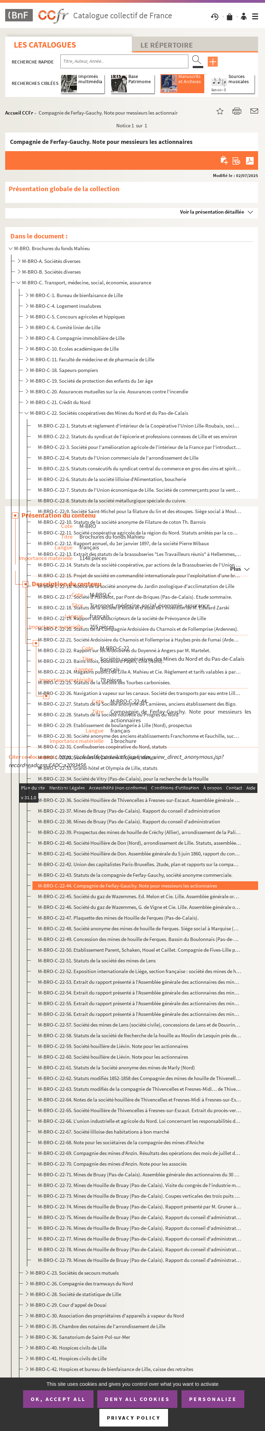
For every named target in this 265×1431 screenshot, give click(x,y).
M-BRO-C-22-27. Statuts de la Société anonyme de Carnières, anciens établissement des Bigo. (137, 703)
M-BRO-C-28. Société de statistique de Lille (75, 1294)
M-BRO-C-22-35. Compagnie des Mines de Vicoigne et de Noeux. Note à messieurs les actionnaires (139, 789)
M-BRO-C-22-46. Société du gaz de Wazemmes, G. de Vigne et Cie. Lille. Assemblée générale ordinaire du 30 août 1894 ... (139, 907)
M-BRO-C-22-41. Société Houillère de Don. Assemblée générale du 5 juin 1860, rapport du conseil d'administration (139, 853)
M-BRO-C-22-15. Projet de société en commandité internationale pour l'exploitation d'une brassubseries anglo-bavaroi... (139, 575)
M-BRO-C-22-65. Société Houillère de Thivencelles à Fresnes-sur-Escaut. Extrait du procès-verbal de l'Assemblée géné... (139, 1110)
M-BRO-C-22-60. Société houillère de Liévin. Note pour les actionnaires (113, 1056)
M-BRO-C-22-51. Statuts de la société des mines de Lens (97, 960)
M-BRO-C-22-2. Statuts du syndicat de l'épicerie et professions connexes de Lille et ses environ (137, 436)
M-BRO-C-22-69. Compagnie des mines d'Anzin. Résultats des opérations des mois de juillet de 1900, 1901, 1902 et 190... (139, 1153)
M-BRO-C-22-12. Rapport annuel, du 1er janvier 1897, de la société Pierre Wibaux (123, 543)
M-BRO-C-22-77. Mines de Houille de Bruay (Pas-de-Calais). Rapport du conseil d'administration (139, 1238)
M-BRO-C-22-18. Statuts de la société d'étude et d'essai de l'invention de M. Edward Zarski (133, 607)
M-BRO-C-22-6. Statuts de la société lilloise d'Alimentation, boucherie (112, 479)
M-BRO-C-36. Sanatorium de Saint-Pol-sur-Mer (80, 1337)
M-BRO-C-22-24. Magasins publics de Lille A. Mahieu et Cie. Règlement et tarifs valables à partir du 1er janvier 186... (139, 671)
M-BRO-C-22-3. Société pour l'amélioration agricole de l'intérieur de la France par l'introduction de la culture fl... (139, 447)
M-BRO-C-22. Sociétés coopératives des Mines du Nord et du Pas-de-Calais (109, 413)
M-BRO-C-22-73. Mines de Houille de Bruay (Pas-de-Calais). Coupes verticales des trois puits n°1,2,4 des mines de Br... (139, 1196)
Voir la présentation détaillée (212, 211)
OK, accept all (58, 1398)
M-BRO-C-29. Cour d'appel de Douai (68, 1305)
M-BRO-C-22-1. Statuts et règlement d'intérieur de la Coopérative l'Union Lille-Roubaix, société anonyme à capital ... (139, 425)
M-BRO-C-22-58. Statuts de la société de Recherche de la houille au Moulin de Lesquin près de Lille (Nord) (139, 1035)
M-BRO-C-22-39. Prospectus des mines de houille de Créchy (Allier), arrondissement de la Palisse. (139, 832)
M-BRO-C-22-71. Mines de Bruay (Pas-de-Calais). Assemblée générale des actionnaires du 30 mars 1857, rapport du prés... (139, 1174)
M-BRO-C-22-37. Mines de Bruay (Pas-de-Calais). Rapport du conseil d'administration (129, 810)
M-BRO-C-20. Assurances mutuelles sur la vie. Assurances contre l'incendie (109, 391)
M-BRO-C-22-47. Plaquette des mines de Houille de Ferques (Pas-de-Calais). (118, 917)
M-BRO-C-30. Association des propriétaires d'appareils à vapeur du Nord (107, 1315)
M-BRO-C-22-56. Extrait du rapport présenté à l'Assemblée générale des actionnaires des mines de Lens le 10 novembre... (139, 1014)
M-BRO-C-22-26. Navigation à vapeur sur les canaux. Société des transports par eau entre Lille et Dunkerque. (139, 693)
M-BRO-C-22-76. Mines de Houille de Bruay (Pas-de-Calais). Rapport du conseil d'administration (139, 1228)
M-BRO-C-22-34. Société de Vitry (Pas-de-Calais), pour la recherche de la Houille (123, 778)
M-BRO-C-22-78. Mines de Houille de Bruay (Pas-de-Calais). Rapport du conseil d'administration (139, 1249)
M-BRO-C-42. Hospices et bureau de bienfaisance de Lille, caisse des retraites (111, 1369)
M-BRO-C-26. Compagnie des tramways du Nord (81, 1283)
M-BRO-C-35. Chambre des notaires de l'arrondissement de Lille (97, 1326)
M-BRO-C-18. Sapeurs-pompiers (64, 370)
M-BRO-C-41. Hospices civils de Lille (68, 1358)
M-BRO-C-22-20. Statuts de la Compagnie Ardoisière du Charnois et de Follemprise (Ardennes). (138, 629)
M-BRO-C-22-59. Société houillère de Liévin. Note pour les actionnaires (113, 1046)
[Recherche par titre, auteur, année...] (124, 61)
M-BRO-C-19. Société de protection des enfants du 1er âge (91, 381)
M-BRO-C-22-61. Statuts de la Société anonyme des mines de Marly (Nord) (116, 1067)
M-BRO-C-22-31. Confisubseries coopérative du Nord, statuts (102, 746)
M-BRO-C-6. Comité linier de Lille (65, 327)
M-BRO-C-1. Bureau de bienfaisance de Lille (76, 295)
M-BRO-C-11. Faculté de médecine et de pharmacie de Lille (92, 359)
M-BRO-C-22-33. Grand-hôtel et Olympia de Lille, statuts (97, 768)
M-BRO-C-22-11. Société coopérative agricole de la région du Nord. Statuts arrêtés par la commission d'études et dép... (139, 532)
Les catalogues (45, 44)
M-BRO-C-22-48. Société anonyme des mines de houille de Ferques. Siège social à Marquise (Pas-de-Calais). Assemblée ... (139, 928)
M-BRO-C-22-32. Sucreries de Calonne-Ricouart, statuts (97, 757)
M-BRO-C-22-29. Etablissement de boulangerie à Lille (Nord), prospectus (115, 725)
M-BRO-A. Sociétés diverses (51, 261)
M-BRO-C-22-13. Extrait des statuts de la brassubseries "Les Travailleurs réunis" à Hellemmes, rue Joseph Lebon (139, 554)
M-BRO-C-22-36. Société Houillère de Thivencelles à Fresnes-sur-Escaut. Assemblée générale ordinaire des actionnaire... (139, 800)
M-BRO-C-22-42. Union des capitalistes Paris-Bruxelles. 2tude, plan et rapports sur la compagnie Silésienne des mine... (139, 864)
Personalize (213, 1398)
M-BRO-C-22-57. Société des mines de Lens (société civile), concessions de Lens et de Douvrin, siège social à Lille (139, 1024)
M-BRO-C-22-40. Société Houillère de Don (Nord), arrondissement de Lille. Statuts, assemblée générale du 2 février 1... (139, 843)
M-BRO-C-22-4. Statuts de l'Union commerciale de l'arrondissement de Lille (118, 457)
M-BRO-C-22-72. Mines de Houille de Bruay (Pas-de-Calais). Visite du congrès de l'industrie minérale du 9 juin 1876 (139, 1185)
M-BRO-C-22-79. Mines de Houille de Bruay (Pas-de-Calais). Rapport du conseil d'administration (139, 1260)
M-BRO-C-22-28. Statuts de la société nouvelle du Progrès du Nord (108, 714)
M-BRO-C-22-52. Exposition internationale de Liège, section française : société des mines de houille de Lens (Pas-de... (139, 971)
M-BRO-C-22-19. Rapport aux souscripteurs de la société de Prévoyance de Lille (122, 618)
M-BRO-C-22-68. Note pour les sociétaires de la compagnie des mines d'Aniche (121, 1142)
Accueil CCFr (19, 112)
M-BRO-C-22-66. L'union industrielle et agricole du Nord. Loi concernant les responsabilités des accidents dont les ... (139, 1121)
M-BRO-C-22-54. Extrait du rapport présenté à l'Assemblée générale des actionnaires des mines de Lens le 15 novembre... (139, 992)
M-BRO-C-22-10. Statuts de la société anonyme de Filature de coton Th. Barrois (122, 522)
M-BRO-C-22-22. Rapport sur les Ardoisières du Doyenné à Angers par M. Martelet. (124, 650)
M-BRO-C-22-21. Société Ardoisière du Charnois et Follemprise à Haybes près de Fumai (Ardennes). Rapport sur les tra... (139, 639)
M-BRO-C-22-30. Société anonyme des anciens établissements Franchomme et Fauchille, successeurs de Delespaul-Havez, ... (139, 736)
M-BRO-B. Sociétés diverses (51, 271)
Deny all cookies (137, 1398)
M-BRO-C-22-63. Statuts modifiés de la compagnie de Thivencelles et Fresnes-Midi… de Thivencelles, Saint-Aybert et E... (139, 1089)
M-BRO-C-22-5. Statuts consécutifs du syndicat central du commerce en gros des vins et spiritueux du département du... (139, 468)
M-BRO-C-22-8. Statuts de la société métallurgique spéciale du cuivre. (112, 500)
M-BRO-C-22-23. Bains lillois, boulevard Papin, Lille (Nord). (101, 661)
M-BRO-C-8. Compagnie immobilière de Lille (77, 338)
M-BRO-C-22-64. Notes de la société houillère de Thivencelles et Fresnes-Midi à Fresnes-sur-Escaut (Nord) (139, 1099)
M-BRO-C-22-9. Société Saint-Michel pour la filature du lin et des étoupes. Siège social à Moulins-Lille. (139, 511)
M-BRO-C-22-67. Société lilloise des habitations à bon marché (103, 1131)
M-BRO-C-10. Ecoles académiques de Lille (74, 348)
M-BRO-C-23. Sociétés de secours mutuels (74, 1273)
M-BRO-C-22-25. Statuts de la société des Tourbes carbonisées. (104, 682)
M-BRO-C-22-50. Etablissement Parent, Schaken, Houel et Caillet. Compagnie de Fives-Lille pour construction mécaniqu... (139, 950)
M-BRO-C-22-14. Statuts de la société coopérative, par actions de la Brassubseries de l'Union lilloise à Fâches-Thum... (139, 564)
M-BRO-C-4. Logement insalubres (65, 306)
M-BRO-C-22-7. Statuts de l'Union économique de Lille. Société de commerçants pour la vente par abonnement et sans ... (139, 490)
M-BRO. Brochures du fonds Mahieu (52, 248)
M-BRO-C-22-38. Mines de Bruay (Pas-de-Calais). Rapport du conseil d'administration (129, 821)
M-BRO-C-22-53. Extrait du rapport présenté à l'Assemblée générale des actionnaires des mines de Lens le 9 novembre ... (139, 982)
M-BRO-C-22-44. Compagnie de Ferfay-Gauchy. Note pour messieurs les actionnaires (127, 885)
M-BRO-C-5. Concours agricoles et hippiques (77, 316)
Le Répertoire (166, 45)
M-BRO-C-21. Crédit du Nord (60, 402)
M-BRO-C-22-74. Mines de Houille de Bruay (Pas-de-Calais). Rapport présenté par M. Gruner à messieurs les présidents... (139, 1206)
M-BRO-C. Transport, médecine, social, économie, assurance (86, 282)
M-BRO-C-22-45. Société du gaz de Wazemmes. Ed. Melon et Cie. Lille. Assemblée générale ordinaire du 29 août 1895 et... (139, 896)
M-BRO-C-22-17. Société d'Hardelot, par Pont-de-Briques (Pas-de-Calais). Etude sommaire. (135, 597)
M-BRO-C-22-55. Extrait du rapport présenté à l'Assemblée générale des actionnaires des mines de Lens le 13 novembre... (139, 1003)
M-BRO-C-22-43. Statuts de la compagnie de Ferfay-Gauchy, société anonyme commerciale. (135, 875)
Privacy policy (133, 1417)
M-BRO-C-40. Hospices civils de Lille (68, 1347)
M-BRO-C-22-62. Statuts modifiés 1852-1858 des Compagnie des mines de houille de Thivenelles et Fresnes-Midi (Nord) (139, 1078)
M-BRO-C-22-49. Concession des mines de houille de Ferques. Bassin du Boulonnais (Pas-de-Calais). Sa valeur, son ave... (139, 939)
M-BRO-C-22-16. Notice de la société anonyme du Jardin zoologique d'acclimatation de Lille (136, 586)
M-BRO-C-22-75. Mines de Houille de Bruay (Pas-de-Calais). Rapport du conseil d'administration (139, 1217)
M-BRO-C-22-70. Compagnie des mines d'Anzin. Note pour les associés (112, 1163)
